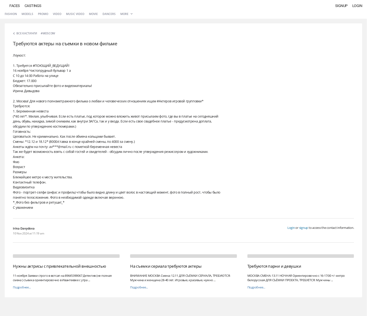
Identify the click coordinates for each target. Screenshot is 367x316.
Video (57, 14)
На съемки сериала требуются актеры (166, 266)
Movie (93, 14)
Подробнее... (22, 287)
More (126, 14)
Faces (14, 6)
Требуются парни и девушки (274, 266)
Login (357, 6)
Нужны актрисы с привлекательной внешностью (59, 266)
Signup (341, 6)
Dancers (109, 14)
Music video (75, 14)
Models (27, 14)
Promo (43, 14)
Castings (33, 6)
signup (303, 228)
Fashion (11, 14)
